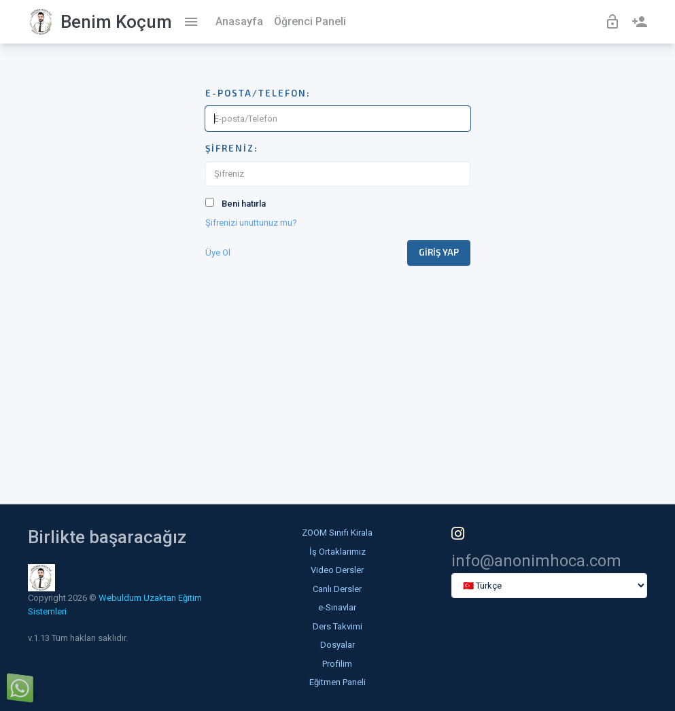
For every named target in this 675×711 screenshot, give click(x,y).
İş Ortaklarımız (337, 552)
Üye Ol (217, 252)
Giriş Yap (439, 252)
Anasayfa (239, 21)
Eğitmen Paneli (337, 682)
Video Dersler (337, 570)
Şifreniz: (231, 148)
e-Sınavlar (337, 607)
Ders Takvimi (337, 626)
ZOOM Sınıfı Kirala (337, 532)
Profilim (337, 664)
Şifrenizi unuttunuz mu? (251, 223)
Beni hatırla (244, 203)
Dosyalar (337, 645)
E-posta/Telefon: (258, 93)
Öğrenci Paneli (310, 21)
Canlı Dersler (337, 589)
